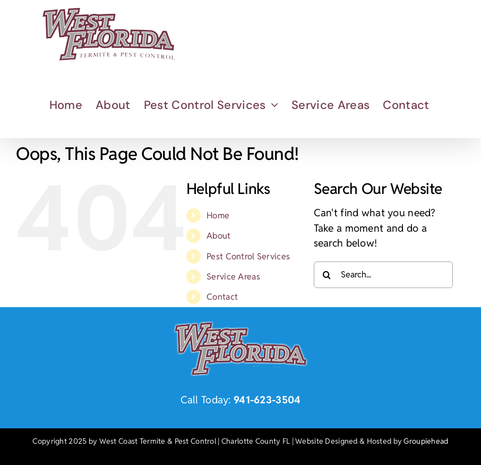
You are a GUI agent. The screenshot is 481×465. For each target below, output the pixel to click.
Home (218, 215)
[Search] (327, 274)
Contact (222, 296)
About (218, 235)
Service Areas (233, 276)
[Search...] (383, 274)
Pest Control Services (248, 256)
